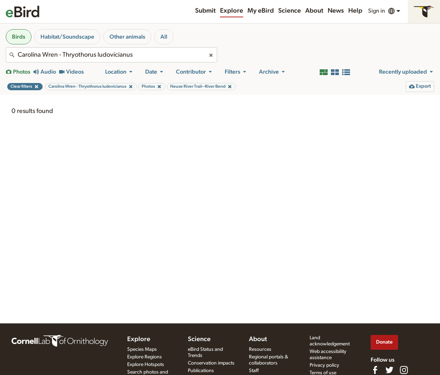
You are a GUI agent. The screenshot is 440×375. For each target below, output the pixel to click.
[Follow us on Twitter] (389, 370)
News (336, 11)
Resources (260, 349)
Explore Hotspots (145, 364)
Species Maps (142, 349)
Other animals (127, 37)
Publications (201, 370)
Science (289, 11)
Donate (384, 342)
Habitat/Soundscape (67, 37)
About (314, 11)
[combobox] (111, 55)
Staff (254, 370)
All (163, 37)
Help (355, 11)
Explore (231, 11)
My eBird (260, 11)
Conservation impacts (211, 363)
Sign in (376, 11)
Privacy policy (324, 365)
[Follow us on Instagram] (404, 370)
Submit (205, 11)
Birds (18, 37)
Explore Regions (144, 356)
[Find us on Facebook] (375, 370)
